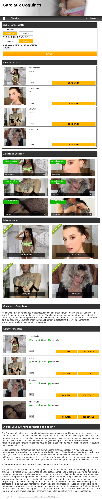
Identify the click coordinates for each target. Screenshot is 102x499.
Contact (57, 497)
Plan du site (23, 497)
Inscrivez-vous (92, 18)
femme (26, 33)
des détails (73, 83)
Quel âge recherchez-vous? (20, 45)
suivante (50, 54)
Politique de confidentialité (47, 497)
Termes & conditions (33, 497)
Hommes (10, 33)
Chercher (15, 18)
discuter (66, 351)
